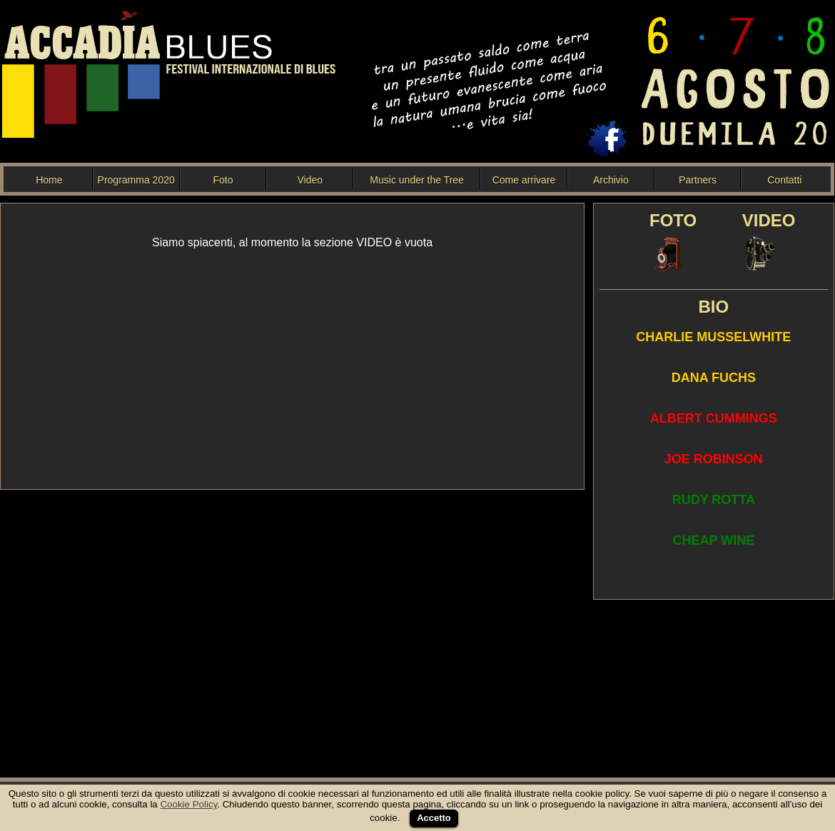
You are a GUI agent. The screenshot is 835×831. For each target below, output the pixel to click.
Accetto (434, 817)
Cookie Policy (188, 804)
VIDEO (769, 220)
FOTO (673, 220)
